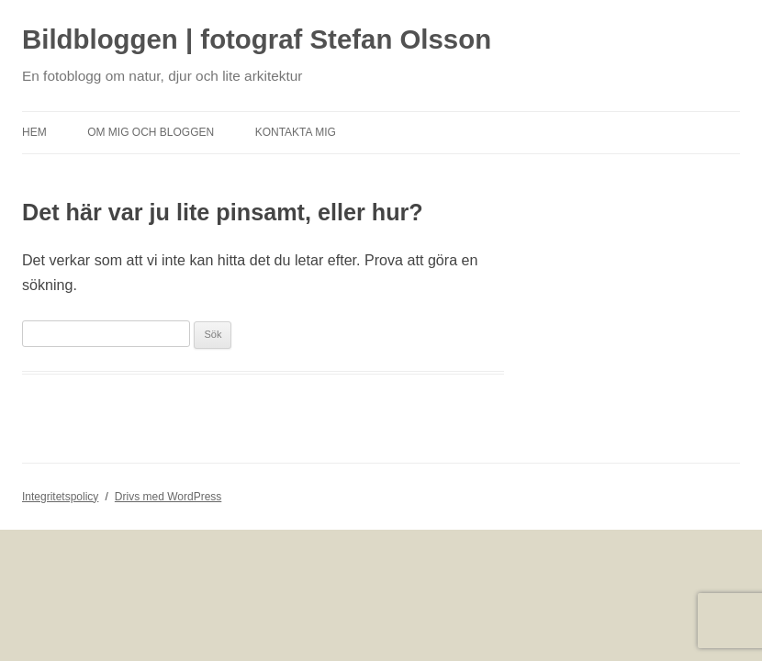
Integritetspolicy (60, 496)
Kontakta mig (295, 132)
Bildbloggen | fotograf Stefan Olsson (256, 39)
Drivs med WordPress (168, 496)
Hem (34, 132)
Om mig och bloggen (150, 132)
